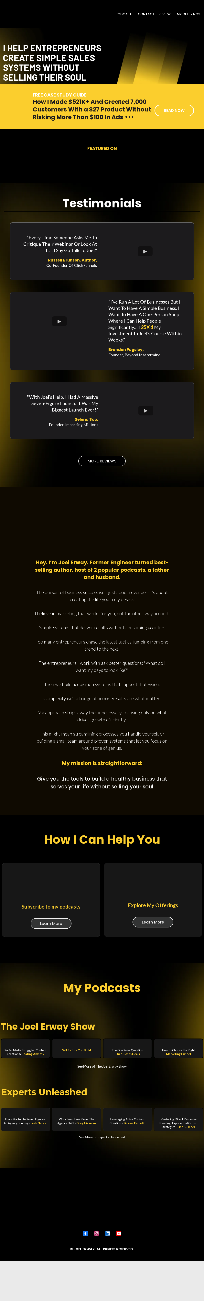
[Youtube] (118, 1251)
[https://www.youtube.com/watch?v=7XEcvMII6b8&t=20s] (76, 1167)
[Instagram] (96, 1251)
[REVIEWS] (165, 14)
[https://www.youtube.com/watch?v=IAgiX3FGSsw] (127, 1167)
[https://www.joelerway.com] (23, 14)
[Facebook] (85, 1251)
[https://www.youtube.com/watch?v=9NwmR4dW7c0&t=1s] (178, 1167)
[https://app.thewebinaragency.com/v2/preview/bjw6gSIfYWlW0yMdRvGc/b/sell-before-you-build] (76, 1098)
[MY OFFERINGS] (188, 14)
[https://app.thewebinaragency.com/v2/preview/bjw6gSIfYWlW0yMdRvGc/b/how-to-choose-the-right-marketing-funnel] (178, 1098)
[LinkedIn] (107, 1251)
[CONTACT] (146, 14)
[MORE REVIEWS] (102, 536)
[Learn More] (51, 977)
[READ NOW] (174, 178)
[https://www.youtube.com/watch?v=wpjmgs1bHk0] (25, 1167)
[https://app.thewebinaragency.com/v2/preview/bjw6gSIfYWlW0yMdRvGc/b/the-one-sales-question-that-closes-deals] (127, 1098)
